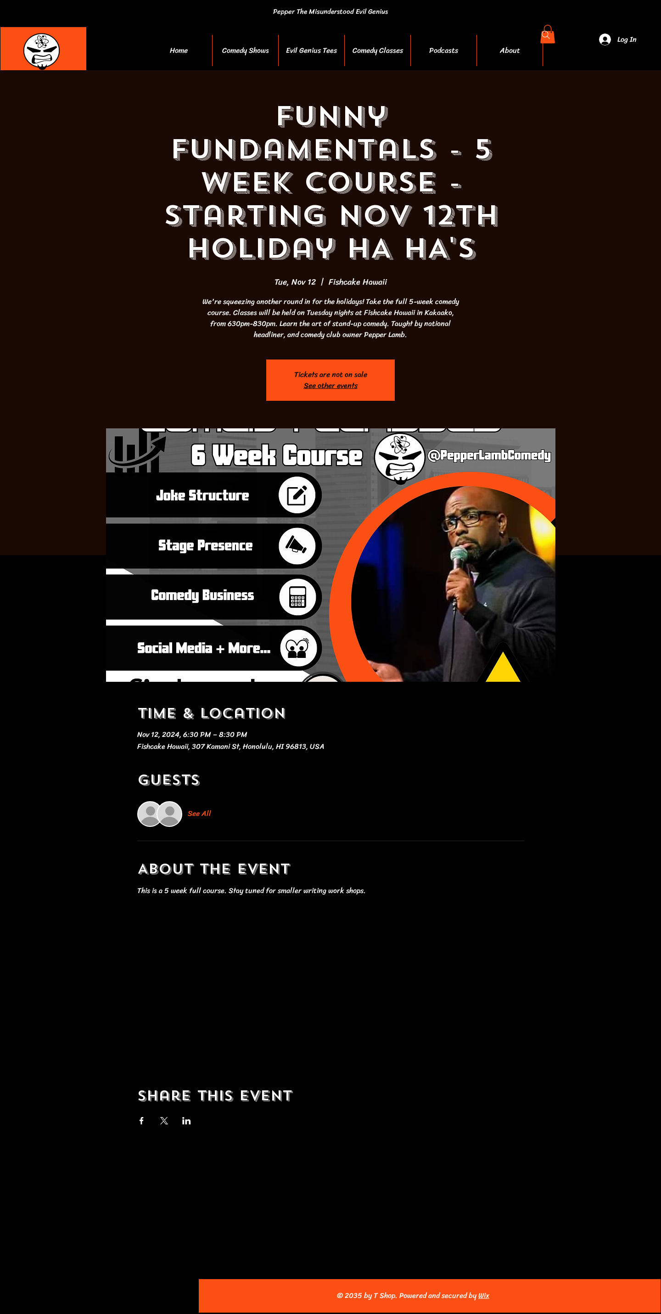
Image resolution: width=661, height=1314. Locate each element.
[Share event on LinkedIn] (186, 1120)
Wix (483, 1295)
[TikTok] (139, 1296)
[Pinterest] (119, 1296)
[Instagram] (79, 1296)
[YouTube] (99, 1296)
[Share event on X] (164, 1120)
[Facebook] (58, 1296)
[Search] (545, 35)
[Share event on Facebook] (141, 1120)
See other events (331, 385)
